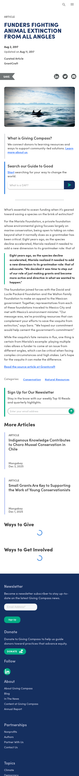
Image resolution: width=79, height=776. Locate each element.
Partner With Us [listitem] (13, 742)
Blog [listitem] (7, 693)
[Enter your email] (41, 411)
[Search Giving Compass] (64, 5)
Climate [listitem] (9, 770)
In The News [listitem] (11, 698)
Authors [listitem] (9, 737)
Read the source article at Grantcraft (29, 366)
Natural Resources (57, 379)
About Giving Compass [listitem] (18, 688)
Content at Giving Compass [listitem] (21, 704)
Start (11, 172)
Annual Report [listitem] (13, 709)
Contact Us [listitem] (11, 747)
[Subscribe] (71, 411)
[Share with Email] (73, 76)
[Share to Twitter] (65, 76)
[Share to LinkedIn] (56, 76)
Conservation (32, 379)
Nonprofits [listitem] (10, 731)
